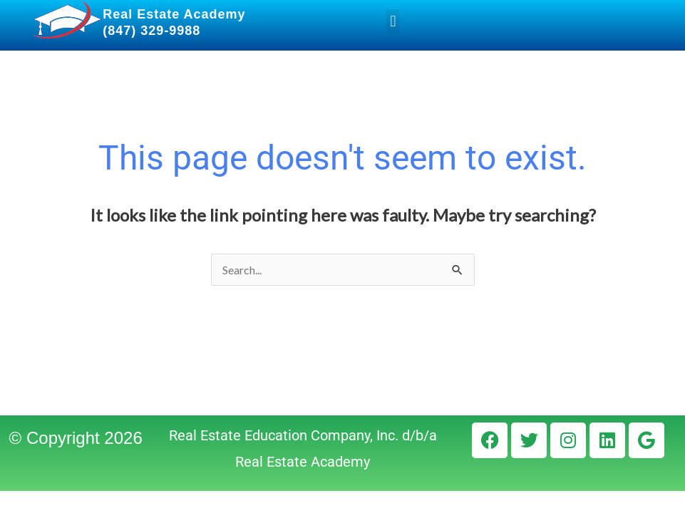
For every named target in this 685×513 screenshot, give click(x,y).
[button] (393, 21)
